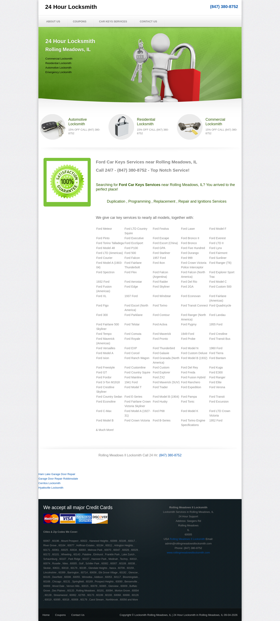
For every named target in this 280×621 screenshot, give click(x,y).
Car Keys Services (113, 21)
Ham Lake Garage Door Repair (56, 474)
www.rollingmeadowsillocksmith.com (188, 552)
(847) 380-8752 (224, 6)
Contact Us (148, 21)
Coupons (79, 21)
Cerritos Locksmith (49, 483)
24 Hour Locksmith (71, 7)
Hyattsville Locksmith (50, 487)
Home (46, 614)
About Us (53, 21)
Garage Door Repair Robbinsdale (58, 478)
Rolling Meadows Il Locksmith (187, 539)
